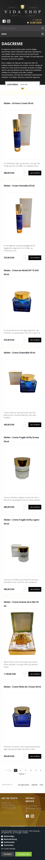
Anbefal (34, 784)
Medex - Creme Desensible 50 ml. (19, 352)
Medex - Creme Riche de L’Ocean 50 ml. (22, 686)
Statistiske (8, 845)
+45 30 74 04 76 (8, 813)
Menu (4, 34)
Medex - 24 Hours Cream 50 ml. (18, 103)
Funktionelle (9, 842)
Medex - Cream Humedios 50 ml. (19, 185)
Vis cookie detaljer (8, 848)
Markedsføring (10, 839)
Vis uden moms (23, 784)
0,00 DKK (36, 22)
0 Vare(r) (37, 20)
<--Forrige (8, 770)
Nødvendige (9, 836)
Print (41, 784)
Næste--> (22, 774)
